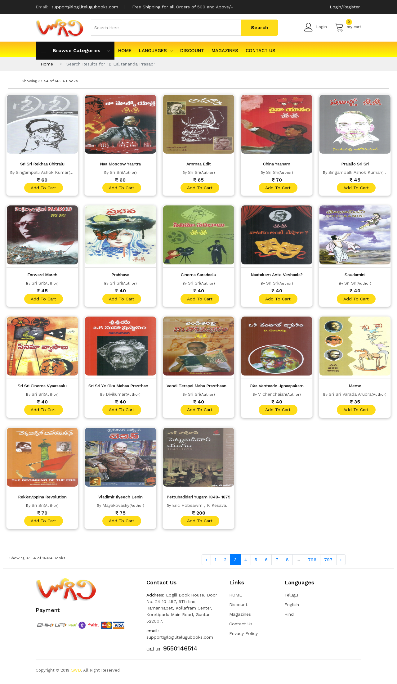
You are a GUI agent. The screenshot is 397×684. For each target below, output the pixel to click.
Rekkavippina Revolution (42, 499)
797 (328, 562)
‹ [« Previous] (206, 562)
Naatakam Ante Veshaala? (277, 275)
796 (312, 562)
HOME (125, 50)
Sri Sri (116, 172)
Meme (354, 387)
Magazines (225, 50)
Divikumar (116, 395)
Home (47, 63)
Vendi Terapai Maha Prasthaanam (203, 387)
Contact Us (260, 50)
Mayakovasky (115, 507)
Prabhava (120, 275)
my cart (348, 27)
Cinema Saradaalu (198, 275)
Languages (156, 50)
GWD (76, 673)
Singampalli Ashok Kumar (42, 172)
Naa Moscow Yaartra (120, 163)
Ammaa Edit (198, 163)
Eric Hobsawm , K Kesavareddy (205, 507)
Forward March (42, 275)
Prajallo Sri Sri (354, 163)
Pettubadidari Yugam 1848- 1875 (202, 499)
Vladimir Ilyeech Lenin (120, 499)
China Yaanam (276, 163)
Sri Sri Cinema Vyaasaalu (42, 387)
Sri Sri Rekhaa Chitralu (42, 163)
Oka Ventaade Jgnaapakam (277, 387)
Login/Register (345, 6)
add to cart (43, 188)
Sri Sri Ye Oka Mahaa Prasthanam (124, 387)
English (291, 607)
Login (315, 27)
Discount (192, 50)
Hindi (289, 616)
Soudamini (355, 275)
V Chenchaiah (272, 395)
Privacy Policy (243, 636)
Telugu (291, 597)
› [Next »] (340, 562)
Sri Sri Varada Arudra (350, 395)
